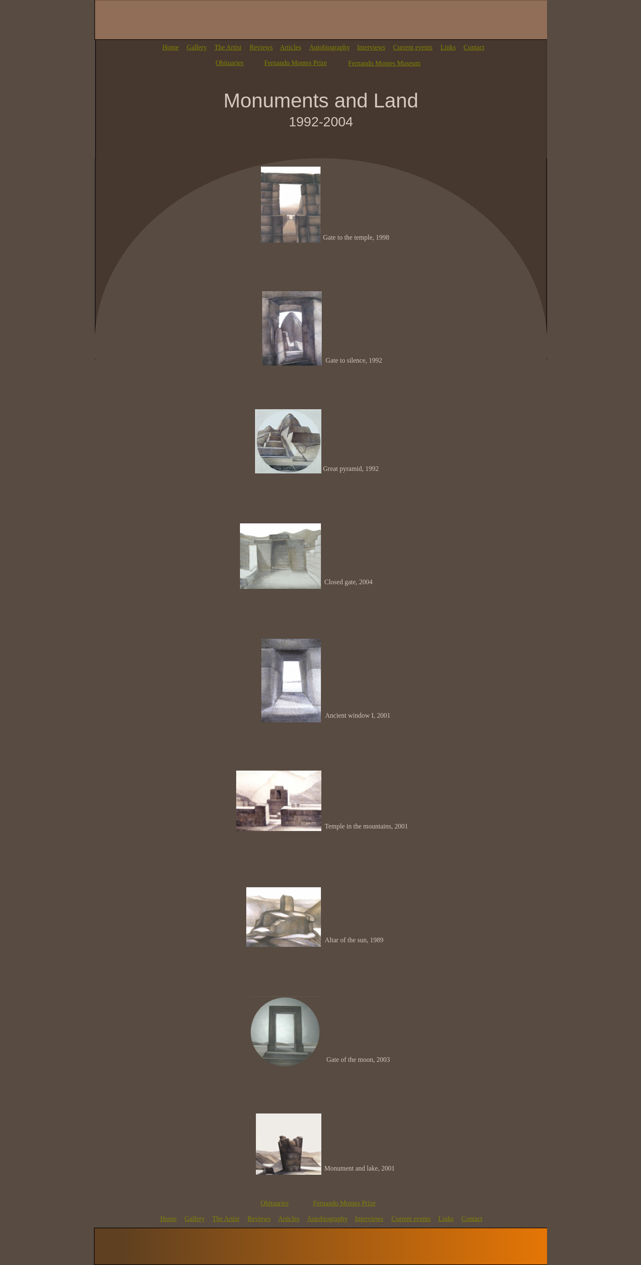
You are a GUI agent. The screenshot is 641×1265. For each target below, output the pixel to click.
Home (170, 47)
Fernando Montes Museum (384, 63)
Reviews (261, 47)
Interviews (371, 47)
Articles (290, 47)
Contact (474, 47)
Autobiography (329, 47)
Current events (413, 47)
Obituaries (230, 62)
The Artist (227, 47)
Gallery (197, 47)
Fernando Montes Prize (295, 62)
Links (448, 47)
